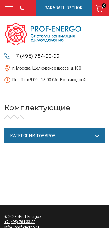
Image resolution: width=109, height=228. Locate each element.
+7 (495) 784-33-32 (36, 56)
